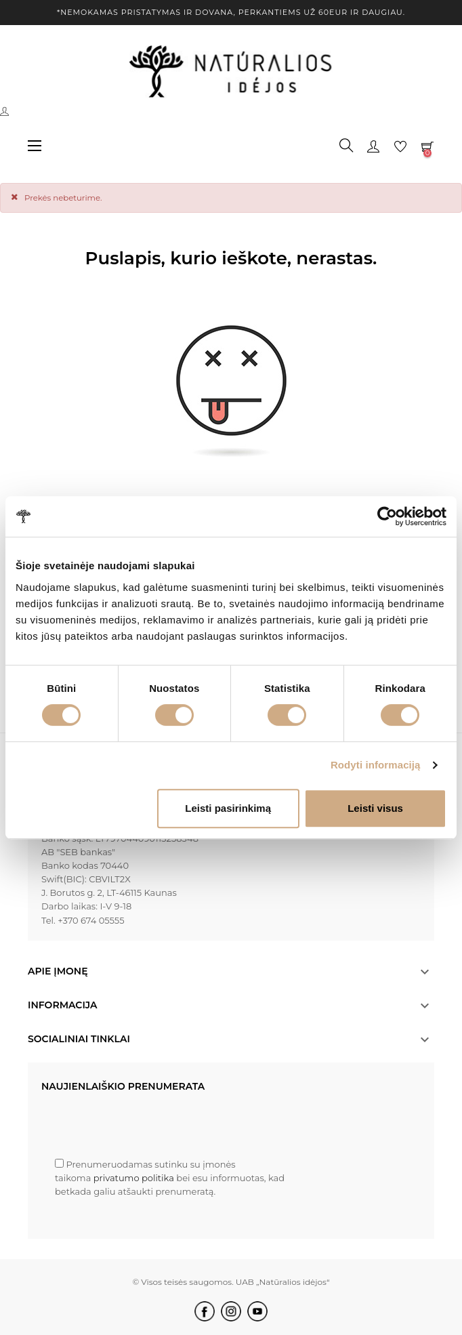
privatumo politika (135, 1177)
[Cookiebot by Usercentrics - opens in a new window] (387, 516)
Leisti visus (375, 808)
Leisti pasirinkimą (228, 808)
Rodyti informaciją (376, 765)
